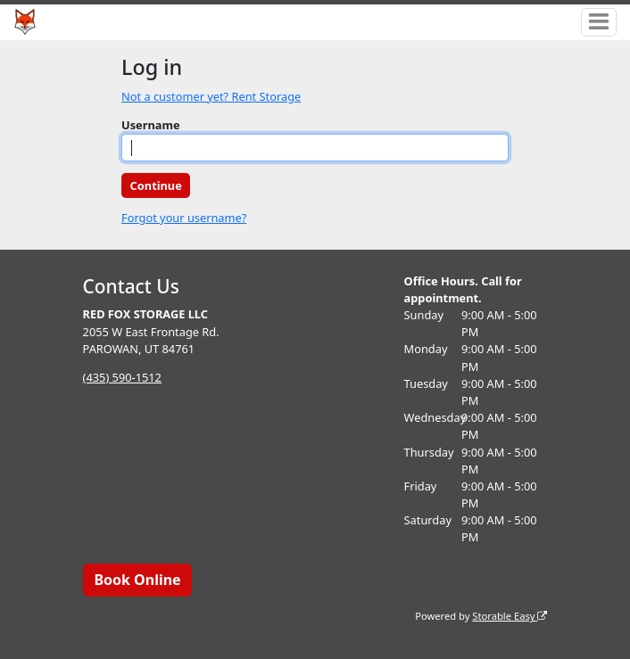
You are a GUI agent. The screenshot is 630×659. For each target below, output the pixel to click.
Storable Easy (509, 615)
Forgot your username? (183, 218)
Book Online (137, 579)
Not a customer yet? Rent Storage (211, 96)
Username (150, 125)
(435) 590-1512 (122, 377)
